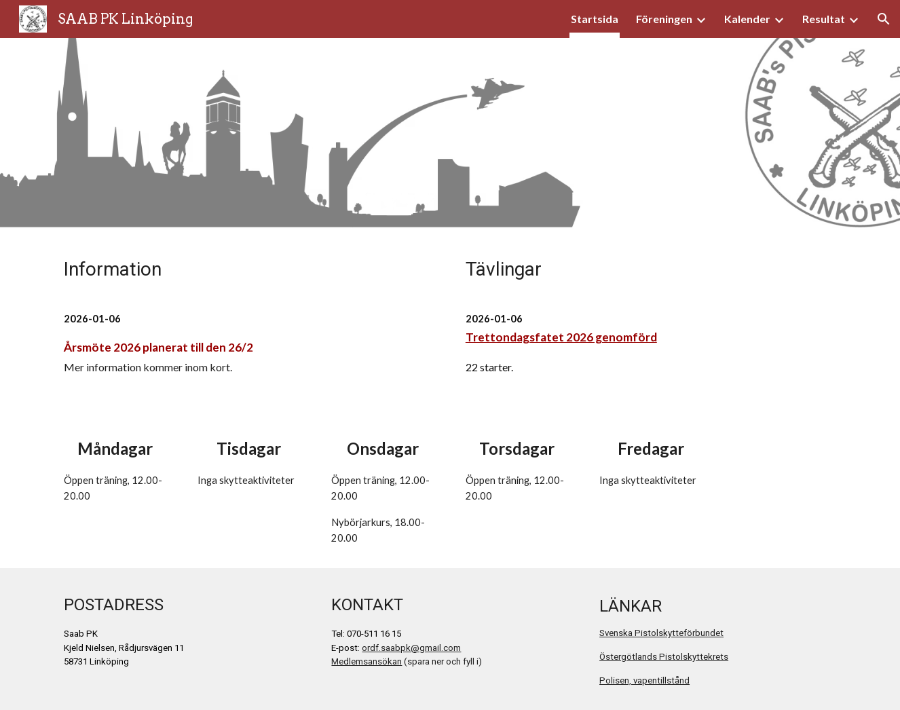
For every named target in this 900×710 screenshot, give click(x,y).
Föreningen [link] (664, 18)
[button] (883, 19)
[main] (249, 269)
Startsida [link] (594, 18)
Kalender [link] (747, 18)
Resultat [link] (823, 18)
